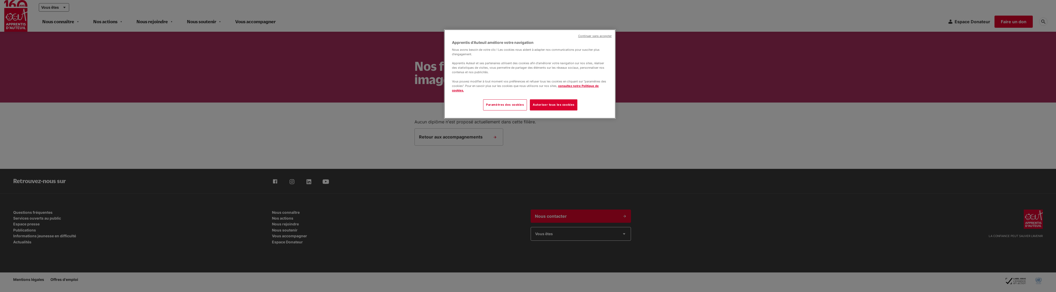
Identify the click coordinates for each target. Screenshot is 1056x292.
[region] (530, 74)
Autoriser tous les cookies (553, 104)
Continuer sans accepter (595, 36)
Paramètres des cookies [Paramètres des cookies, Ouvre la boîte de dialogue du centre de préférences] (505, 104)
